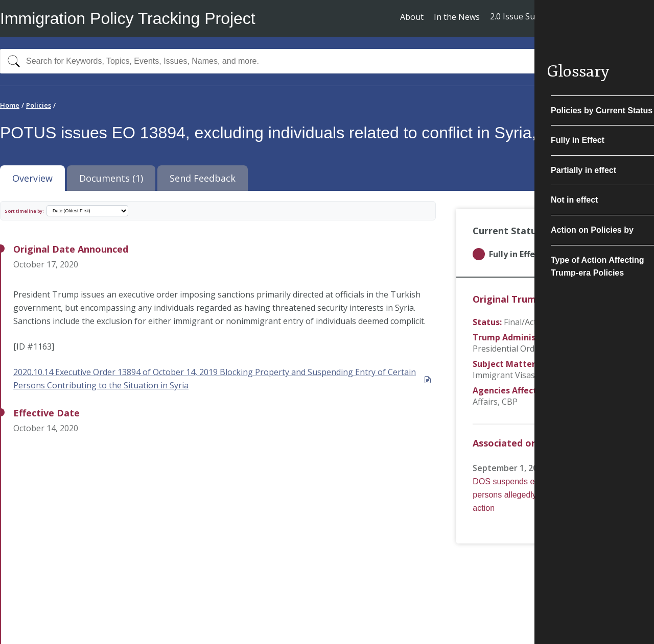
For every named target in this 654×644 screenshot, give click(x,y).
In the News (457, 16)
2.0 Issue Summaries (529, 16)
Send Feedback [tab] (203, 178)
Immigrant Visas (504, 375)
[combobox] (327, 61)
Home (9, 105)
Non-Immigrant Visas (581, 363)
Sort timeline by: (24, 211)
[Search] (11, 61)
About (412, 16)
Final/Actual (526, 322)
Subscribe (616, 17)
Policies (38, 105)
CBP (510, 401)
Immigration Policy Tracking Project (127, 18)
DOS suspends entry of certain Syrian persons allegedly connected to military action (543, 494)
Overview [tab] (32, 178)
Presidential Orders (510, 348)
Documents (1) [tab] (111, 178)
